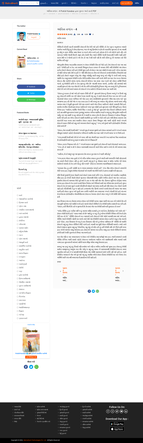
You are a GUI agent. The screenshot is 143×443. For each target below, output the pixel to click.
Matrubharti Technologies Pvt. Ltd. (35, 440)
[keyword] (29, 3)
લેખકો (39, 415)
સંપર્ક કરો (115, 3)
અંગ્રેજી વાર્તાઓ (87, 415)
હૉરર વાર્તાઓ (23, 275)
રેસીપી (21, 268)
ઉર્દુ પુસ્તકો (63, 433)
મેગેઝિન (22, 221)
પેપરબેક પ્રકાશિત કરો (43, 421)
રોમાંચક (21, 289)
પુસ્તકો (65, 3)
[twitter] (117, 411)
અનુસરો (33, 37)
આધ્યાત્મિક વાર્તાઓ (26, 199)
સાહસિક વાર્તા (23, 250)
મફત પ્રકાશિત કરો (127, 3)
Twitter (31, 93)
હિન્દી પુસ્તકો (64, 409)
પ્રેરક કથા (22, 206)
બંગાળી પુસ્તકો (64, 424)
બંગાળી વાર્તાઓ (86, 418)
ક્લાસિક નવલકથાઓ (26, 210)
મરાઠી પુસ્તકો (64, 415)
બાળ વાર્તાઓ (23, 213)
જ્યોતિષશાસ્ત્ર (24, 307)
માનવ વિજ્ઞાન (23, 253)
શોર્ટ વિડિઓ (40, 418)
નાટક (21, 235)
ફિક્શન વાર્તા (23, 203)
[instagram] (112, 411)
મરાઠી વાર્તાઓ (86, 412)
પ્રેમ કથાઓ (23, 239)
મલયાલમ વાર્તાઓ (87, 421)
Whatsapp (31, 100)
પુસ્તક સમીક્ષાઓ (25, 286)
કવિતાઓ (22, 224)
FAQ (15, 421)
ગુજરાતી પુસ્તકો (64, 412)
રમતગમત (22, 300)
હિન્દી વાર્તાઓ (86, 406)
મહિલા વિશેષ (23, 231)
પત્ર (20, 271)
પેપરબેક (84, 3)
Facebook (31, 87)
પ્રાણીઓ (22, 304)
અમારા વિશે (54, 3)
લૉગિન (137, 3)
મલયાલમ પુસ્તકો (65, 427)
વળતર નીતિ (17, 418)
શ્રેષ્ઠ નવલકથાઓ (42, 409)
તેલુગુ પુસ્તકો (63, 421)
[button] (37, 3)
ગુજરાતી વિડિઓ (41, 412)
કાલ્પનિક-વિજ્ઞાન (25, 293)
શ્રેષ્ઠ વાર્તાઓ (41, 406)
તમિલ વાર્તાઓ (86, 424)
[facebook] (108, 411)
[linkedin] (126, 411)
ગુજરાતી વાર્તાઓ (87, 409)
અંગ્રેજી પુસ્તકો (64, 406)
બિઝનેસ (22, 297)
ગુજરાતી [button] (43, 3)
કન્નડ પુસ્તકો (63, 430)
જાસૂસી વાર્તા (23, 242)
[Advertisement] (31, 387)
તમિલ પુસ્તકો (64, 418)
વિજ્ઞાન (21, 311)
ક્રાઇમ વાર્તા (23, 318)
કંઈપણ (21, 315)
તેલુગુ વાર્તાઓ (86, 427)
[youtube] (121, 411)
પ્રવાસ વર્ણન (23, 228)
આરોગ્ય (22, 260)
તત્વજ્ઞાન (22, 257)
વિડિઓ (74, 3)
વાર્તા (20, 195)
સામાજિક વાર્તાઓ (25, 246)
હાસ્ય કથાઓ (23, 217)
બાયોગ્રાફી (23, 264)
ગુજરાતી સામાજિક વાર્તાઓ (35, 64)
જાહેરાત (94, 3)
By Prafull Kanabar (33, 61)
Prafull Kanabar (33, 34)
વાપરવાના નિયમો (19, 415)
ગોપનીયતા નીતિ (19, 412)
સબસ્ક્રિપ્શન (104, 3)
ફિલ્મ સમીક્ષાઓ (24, 278)
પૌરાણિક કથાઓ (24, 282)
